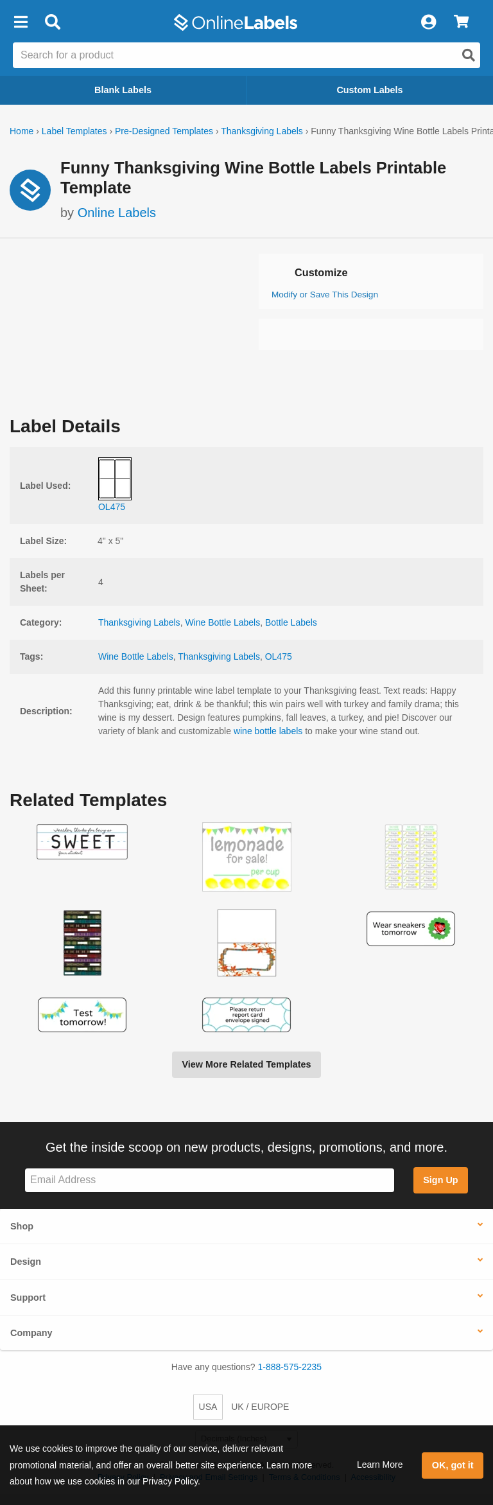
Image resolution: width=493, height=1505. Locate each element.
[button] (20, 22)
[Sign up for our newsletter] (209, 1180)
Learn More (380, 1464)
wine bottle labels (268, 731)
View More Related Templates (246, 1064)
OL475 (278, 656)
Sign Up (440, 1180)
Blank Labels (122, 90)
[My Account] (428, 22)
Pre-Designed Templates (164, 131)
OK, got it (453, 1465)
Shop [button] (21, 1226)
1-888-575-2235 (290, 1367)
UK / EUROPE (260, 1407)
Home (21, 131)
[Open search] (468, 55)
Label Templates (74, 131)
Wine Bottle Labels (222, 622)
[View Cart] (461, 22)
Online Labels (117, 213)
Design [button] (25, 1261)
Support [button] (28, 1297)
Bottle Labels (291, 622)
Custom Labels (369, 90)
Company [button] (31, 1333)
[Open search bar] (52, 22)
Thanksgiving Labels (262, 131)
